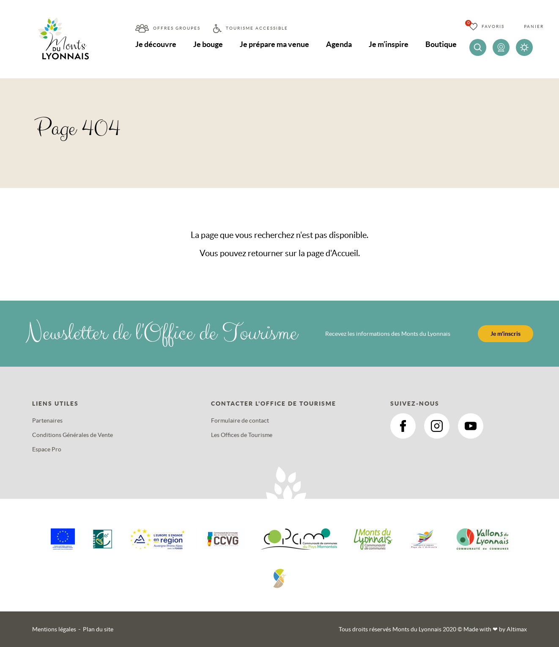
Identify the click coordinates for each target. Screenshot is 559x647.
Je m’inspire (388, 44)
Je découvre (155, 44)
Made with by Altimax (495, 629)
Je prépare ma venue (274, 44)
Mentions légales (54, 629)
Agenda (339, 44)
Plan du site (98, 629)
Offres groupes (176, 28)
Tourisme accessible (257, 28)
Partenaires (47, 420)
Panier (534, 26)
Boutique (441, 44)
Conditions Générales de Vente (72, 434)
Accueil (345, 253)
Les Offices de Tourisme (241, 434)
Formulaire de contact (240, 420)
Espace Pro (46, 449)
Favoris (493, 26)
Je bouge (208, 44)
